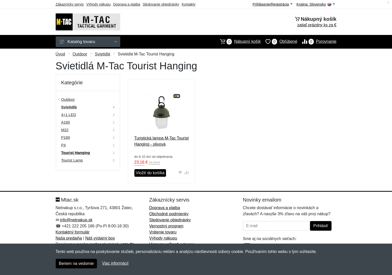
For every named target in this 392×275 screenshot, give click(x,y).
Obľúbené (279, 41)
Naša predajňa (69, 238)
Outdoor (80, 54)
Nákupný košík (238, 41)
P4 (63, 145)
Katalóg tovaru (88, 41)
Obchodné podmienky (169, 214)
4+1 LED (68, 114)
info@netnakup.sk (76, 220)
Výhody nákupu (98, 4)
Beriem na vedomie (76, 263)
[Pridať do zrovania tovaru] (186, 172)
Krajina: (316, 4)
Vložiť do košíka (150, 173)
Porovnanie (317, 41)
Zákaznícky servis (70, 4)
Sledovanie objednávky (161, 4)
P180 (65, 137)
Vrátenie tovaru (163, 232)
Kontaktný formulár (73, 232)
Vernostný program (166, 226)
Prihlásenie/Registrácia (272, 4)
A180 (65, 122)
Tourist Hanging (75, 152)
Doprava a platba (126, 4)
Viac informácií (115, 263)
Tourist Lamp (72, 160)
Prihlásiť (320, 226)
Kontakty (188, 4)
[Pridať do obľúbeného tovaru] (180, 172)
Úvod (60, 54)
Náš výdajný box (100, 238)
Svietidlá (102, 54)
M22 (65, 130)
